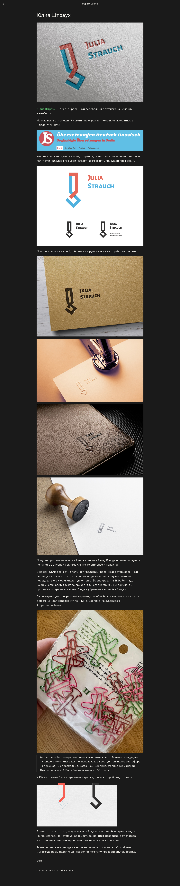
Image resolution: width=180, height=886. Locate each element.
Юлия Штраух (46, 110)
